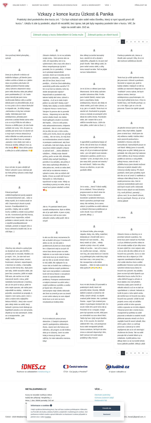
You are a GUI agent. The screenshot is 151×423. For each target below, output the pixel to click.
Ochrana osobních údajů (104, 398)
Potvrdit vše (107, 408)
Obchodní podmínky (102, 395)
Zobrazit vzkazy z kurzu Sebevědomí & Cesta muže (58, 35)
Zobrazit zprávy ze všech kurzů (103, 35)
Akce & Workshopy (91, 5)
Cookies (48, 417)
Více (107, 5)
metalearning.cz (44, 372)
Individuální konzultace (65, 5)
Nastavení (106, 414)
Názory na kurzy (40, 5)
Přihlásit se (141, 5)
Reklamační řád (101, 400)
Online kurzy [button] (19, 5)
